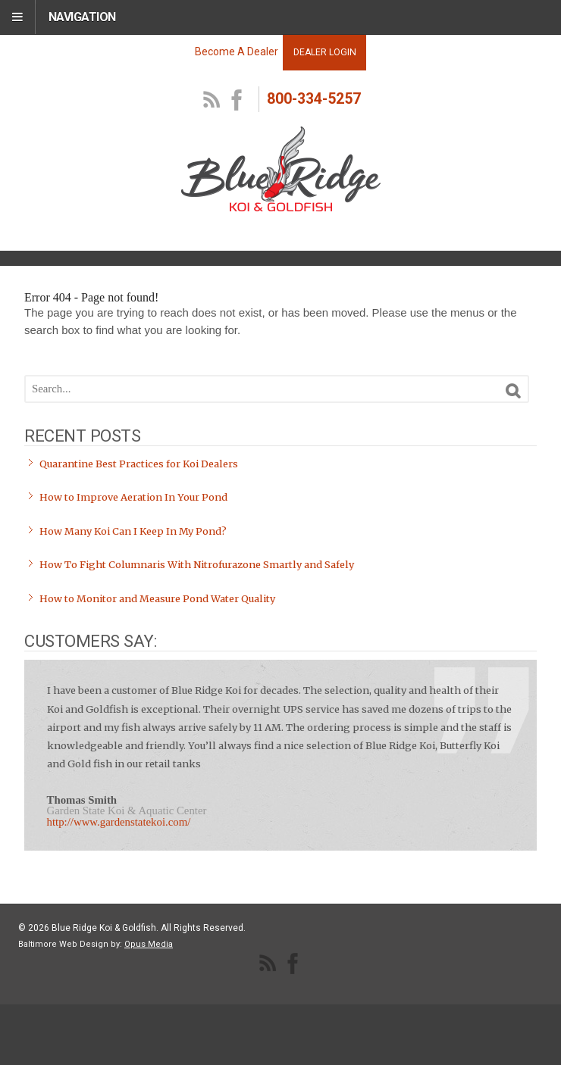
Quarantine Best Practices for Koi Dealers (138, 464)
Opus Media (148, 944)
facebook (237, 100)
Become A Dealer (236, 51)
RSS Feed (212, 100)
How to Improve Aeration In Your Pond (133, 497)
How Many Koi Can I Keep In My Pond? (133, 531)
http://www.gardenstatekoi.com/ (119, 822)
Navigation (82, 17)
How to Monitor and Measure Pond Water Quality (157, 598)
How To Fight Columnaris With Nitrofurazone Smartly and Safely (196, 564)
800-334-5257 (314, 99)
